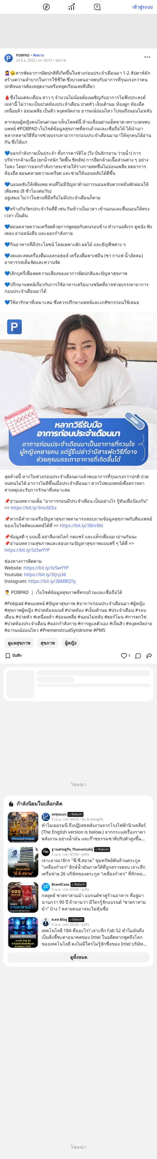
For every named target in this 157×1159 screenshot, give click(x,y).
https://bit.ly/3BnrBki (81, 526)
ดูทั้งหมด (78, 958)
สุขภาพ (47, 644)
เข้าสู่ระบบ (142, 7)
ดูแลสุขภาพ (19, 644)
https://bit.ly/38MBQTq (51, 582)
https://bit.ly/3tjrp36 (45, 575)
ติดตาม (38, 56)
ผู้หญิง (71, 644)
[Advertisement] (78, 32)
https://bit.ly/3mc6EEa (33, 508)
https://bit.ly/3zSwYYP (27, 551)
